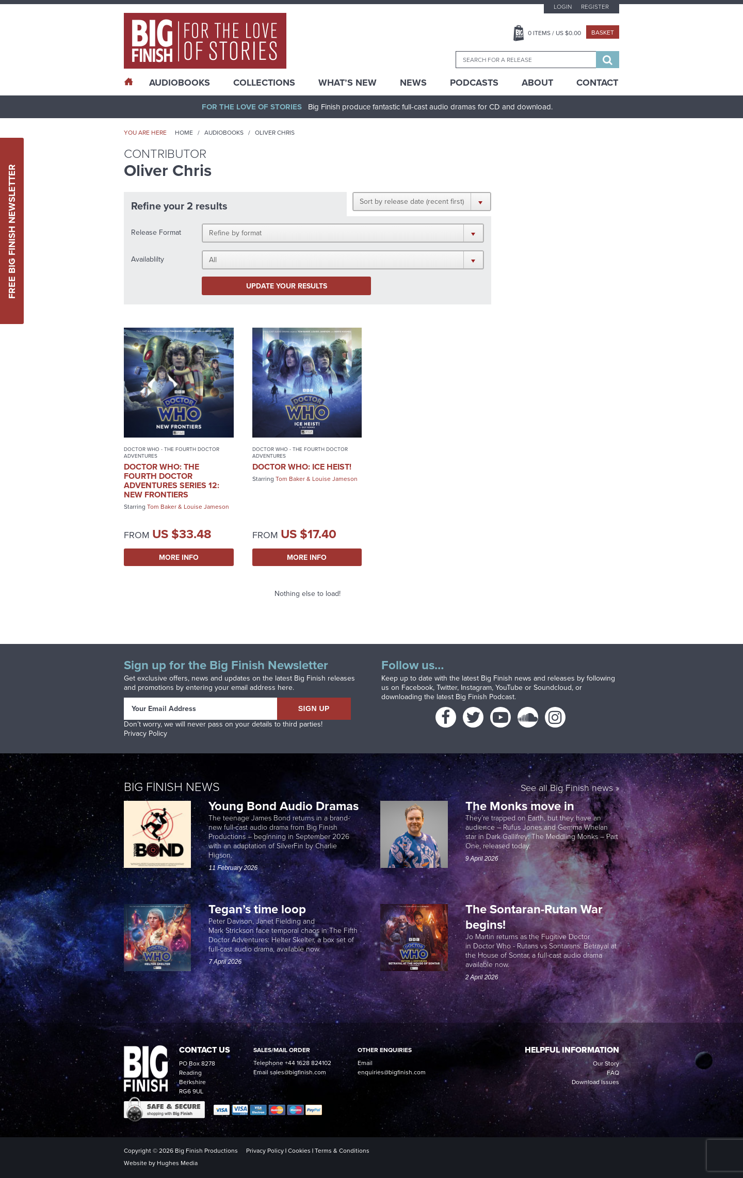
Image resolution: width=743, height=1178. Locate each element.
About (537, 82)
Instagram (476, 687)
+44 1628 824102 (308, 1063)
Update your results (286, 286)
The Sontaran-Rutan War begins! (534, 916)
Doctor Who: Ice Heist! (301, 467)
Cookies (299, 1150)
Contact (597, 82)
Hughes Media (177, 1163)
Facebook (417, 687)
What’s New (347, 82)
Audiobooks (224, 132)
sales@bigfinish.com (298, 1072)
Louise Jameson (206, 506)
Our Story (606, 1063)
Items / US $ (554, 33)
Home (184, 132)
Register (595, 7)
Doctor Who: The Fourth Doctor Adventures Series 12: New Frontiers (171, 481)
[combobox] (526, 59)
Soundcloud (553, 687)
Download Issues (595, 1082)
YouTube (509, 687)
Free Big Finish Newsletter (12, 231)
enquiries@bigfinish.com (392, 1072)
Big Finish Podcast (485, 696)
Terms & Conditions (342, 1150)
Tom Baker (161, 506)
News (413, 82)
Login (563, 7)
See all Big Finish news (567, 789)
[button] (421, 201)
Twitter (447, 687)
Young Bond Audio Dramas (285, 806)
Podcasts (474, 82)
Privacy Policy (145, 733)
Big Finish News (172, 787)
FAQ (613, 1072)
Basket (602, 32)
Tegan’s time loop (258, 909)
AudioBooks (179, 82)
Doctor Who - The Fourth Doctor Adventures (171, 452)
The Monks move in (519, 806)
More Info (179, 557)
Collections (264, 82)
